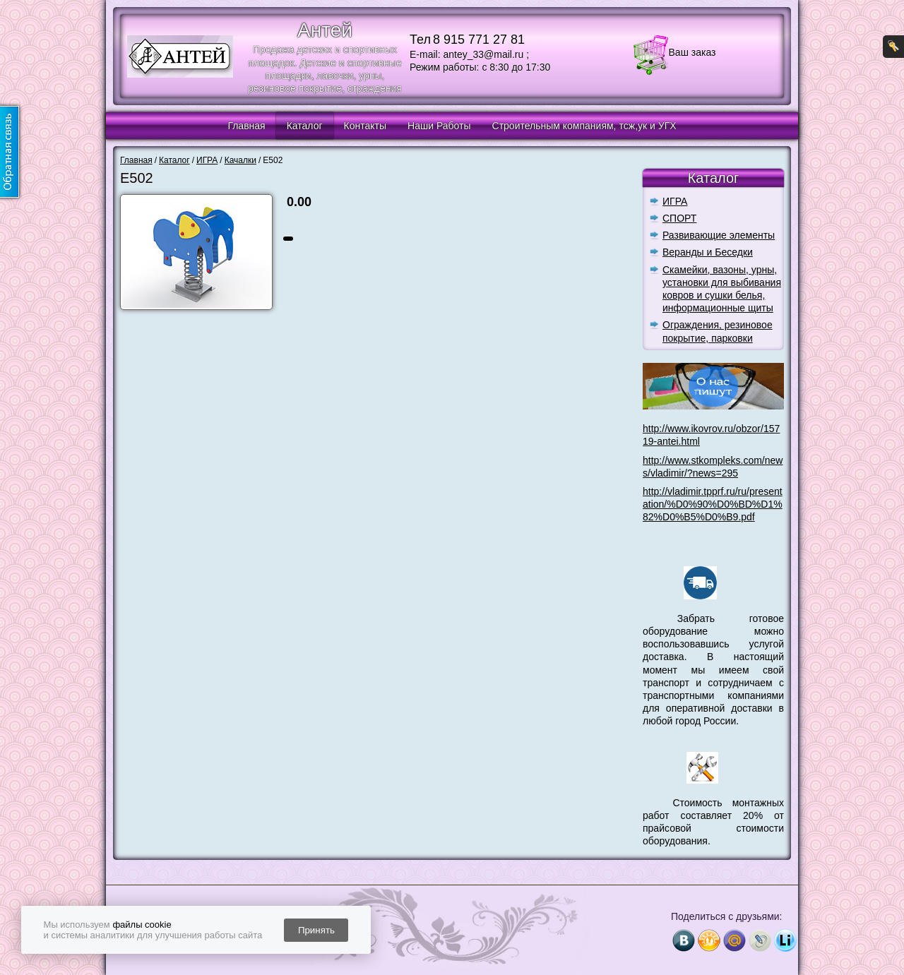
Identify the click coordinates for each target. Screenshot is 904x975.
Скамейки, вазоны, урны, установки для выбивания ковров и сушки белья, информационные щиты (721, 289)
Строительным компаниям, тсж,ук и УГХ (584, 125)
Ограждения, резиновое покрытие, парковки (717, 331)
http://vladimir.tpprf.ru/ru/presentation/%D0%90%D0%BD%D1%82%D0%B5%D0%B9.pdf (713, 504)
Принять (316, 930)
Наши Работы (439, 125)
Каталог (305, 125)
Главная (246, 125)
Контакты (365, 125)
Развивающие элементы (718, 235)
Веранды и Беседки (707, 252)
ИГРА (674, 201)
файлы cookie (141, 924)
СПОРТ (679, 218)
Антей (324, 30)
